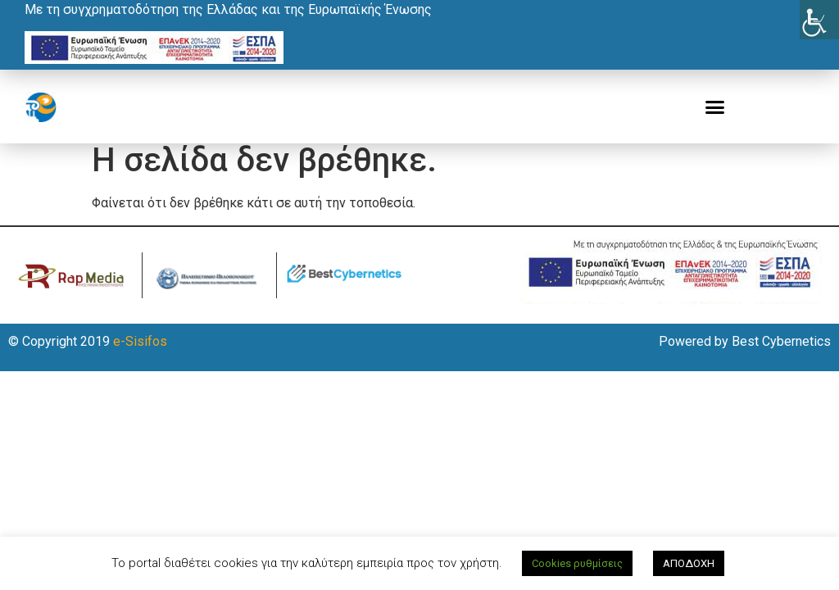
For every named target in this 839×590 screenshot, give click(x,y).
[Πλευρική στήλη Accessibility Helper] (819, 19)
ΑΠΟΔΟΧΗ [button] (688, 563)
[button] (715, 107)
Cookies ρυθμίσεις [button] (577, 563)
